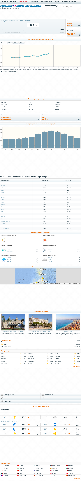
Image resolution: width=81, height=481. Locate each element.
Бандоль (3, 197)
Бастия (3, 199)
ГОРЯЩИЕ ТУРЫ (23, 1)
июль (30, 107)
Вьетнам (22, 465)
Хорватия (23, 475)
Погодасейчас (70, 24)
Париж (3, 361)
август (31, 109)
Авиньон (3, 183)
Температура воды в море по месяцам (40, 99)
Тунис (54, 473)
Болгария (6, 465)
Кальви (3, 223)
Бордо (2, 209)
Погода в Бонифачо (33, 6)
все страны (77, 478)
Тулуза (30, 363)
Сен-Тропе (4, 363)
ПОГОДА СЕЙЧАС (6, 340)
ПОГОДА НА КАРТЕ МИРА (9, 1)
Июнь (9, 242)
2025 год (16, 42)
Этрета (57, 363)
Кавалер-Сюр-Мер (5, 221)
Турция (70, 473)
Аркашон (3, 192)
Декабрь (9, 262)
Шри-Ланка (71, 475)
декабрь (57, 109)
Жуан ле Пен (4, 218)
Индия (22, 468)
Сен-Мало (58, 361)
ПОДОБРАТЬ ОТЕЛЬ (10, 398)
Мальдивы (55, 470)
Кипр (5, 470)
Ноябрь (9, 258)
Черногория (39, 475)
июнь (30, 104)
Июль (9, 238)
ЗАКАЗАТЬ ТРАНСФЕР (51, 398)
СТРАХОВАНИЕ (49, 395)
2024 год (22, 42)
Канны (2, 226)
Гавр (2, 211)
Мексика (6, 473)
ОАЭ (21, 473)
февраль (4, 104)
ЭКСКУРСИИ (34, 1)
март (3, 107)
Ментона (3, 358)
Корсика (30, 356)
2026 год (10, 42)
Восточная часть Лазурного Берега (13, 331)
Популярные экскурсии (40, 311)
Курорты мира (6, 6)
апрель (4, 109)
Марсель (57, 356)
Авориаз (3, 185)
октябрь (57, 104)
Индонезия (39, 468)
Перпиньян (31, 361)
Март (49, 252)
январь (4, 102)
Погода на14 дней (71, 34)
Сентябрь (51, 242)
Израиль (6, 468)
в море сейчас (6, 118)
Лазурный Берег (67, 331)
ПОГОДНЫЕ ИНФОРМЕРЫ (69, 1)
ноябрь (57, 107)
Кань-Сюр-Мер (5, 228)
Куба (37, 470)
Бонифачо (3, 207)
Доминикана (56, 465)
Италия (70, 468)
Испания (55, 468)
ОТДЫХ (57, 1)
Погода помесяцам (45, 118)
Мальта (70, 470)
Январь (50, 248)
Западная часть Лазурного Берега (40, 331)
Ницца (57, 358)
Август (9, 240)
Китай (21, 470)
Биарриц (3, 204)
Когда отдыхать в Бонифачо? (40, 232)
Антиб (2, 190)
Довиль (3, 216)
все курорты (76, 366)
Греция (38, 465)
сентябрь (58, 102)
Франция (20, 6)
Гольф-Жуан (4, 214)
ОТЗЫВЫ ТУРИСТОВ (46, 1)
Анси (2, 187)
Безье (2, 202)
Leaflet (32, 283)
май (30, 102)
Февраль (50, 250)
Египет (70, 465)
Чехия (54, 475)
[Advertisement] (40, 13)
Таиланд (38, 473)
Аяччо (2, 195)
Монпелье (31, 358)
